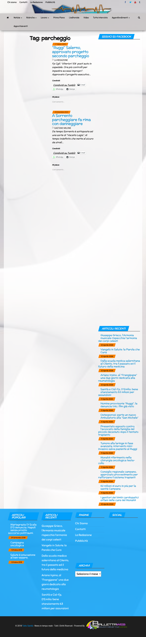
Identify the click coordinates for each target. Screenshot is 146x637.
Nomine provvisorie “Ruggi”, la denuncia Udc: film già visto (119, 405)
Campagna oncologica (17, 544)
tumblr (140, 2)
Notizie (18, 17)
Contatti (23, 2)
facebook (125, 2)
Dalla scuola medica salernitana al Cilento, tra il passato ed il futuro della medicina (119, 363)
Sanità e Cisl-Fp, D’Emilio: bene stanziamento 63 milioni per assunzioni (118, 392)
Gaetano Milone (62, 128)
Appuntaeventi (21, 26)
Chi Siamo (81, 523)
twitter (130, 2)
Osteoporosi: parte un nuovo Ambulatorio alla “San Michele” (119, 416)
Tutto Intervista (100, 17)
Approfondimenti (121, 17)
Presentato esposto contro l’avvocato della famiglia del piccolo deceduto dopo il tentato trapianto (118, 430)
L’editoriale (74, 17)
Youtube (135, 2)
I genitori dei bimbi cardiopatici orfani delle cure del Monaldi (120, 499)
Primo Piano (59, 17)
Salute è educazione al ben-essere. (22, 556)
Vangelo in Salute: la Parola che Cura (120, 351)
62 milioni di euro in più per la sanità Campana (118, 487)
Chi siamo (12, 2)
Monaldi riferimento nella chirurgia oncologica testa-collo (116, 460)
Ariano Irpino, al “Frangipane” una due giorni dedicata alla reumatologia (117, 377)
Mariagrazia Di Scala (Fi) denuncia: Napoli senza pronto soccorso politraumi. (22, 529)
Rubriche (31, 17)
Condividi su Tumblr (64, 84)
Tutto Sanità (27, 625)
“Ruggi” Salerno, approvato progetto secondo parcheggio (70, 51)
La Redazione (36, 2)
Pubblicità (50, 2)
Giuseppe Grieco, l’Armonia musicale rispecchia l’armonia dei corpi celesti (117, 338)
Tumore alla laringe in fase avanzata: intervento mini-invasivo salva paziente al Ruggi (117, 446)
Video (86, 17)
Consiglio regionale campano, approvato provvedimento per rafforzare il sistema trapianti (118, 474)
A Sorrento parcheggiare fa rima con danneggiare (71, 119)
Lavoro (45, 17)
